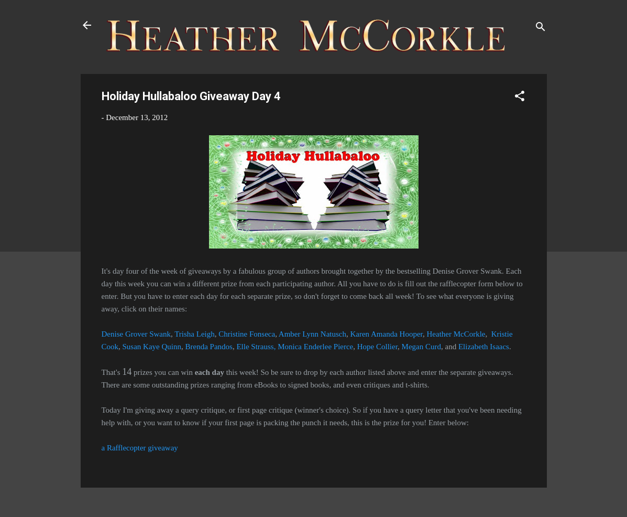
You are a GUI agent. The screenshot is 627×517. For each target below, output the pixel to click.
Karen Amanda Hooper (386, 334)
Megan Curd (421, 346)
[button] (519, 98)
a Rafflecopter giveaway (140, 448)
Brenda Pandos (209, 346)
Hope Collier (377, 346)
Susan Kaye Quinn (152, 346)
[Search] (540, 29)
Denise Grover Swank (136, 334)
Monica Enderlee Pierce (315, 346)
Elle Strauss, (256, 346)
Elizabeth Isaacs (483, 346)
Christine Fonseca (246, 334)
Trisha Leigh (194, 334)
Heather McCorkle (455, 334)
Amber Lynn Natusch (312, 334)
